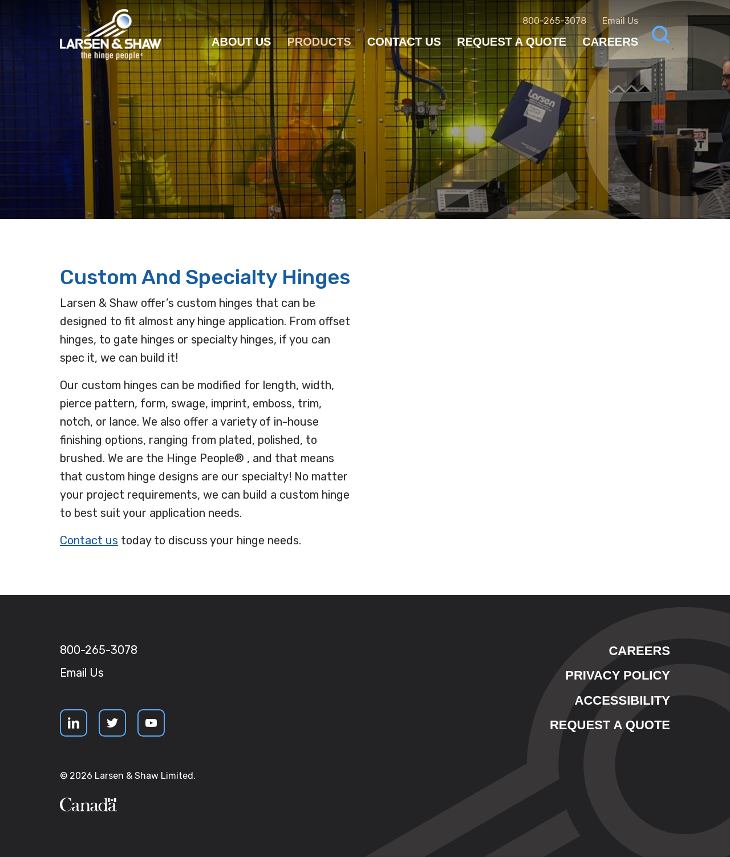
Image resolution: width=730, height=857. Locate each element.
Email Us (620, 20)
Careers (610, 41)
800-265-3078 (554, 20)
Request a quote (610, 725)
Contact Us (404, 41)
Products (319, 41)
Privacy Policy (617, 675)
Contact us (89, 540)
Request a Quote (511, 41)
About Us (241, 41)
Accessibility (622, 700)
